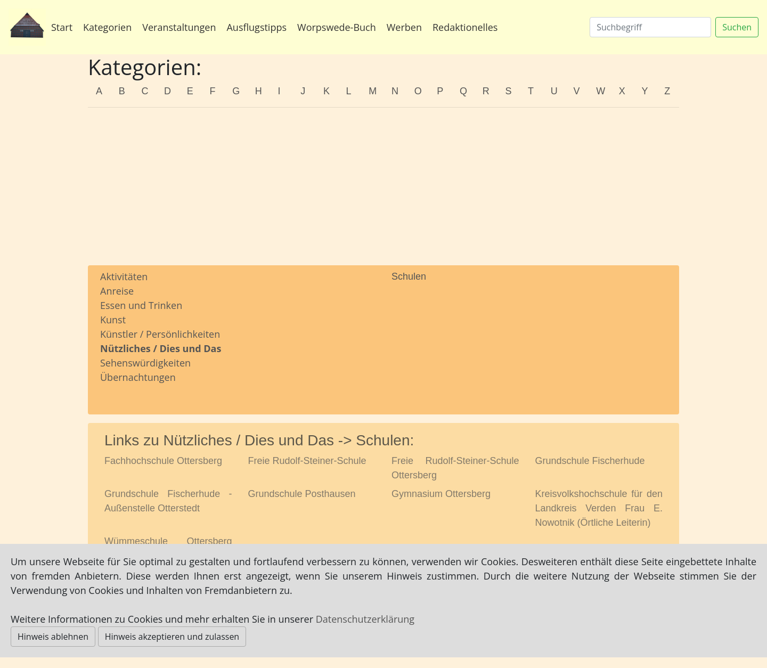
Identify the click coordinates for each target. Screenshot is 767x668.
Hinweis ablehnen (53, 636)
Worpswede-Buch (336, 27)
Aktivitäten (124, 276)
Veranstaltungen (179, 27)
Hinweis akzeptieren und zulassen (172, 636)
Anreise (117, 290)
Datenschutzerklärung (365, 619)
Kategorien (107, 27)
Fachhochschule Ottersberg (163, 460)
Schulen (408, 276)
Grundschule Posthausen (302, 493)
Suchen (737, 27)
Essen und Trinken (141, 305)
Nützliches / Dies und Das (160, 348)
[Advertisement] (383, 190)
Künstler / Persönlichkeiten (160, 334)
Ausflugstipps (256, 27)
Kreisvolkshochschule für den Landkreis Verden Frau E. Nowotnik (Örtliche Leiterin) (599, 508)
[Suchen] (650, 27)
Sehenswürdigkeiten (145, 362)
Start (61, 27)
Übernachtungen (138, 377)
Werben (404, 27)
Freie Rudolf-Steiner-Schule (307, 460)
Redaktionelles (465, 27)
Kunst (113, 319)
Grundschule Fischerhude (590, 460)
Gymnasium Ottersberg (441, 493)
